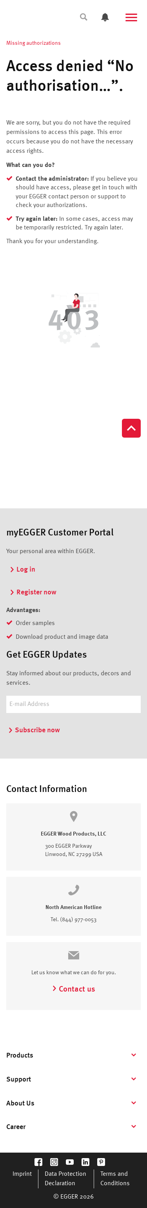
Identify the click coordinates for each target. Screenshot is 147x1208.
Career (15, 1127)
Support (18, 1079)
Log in (22, 569)
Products (19, 1055)
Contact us (73, 990)
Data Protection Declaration (65, 1179)
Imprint (22, 1174)
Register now (32, 592)
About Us (20, 1103)
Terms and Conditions (115, 1179)
